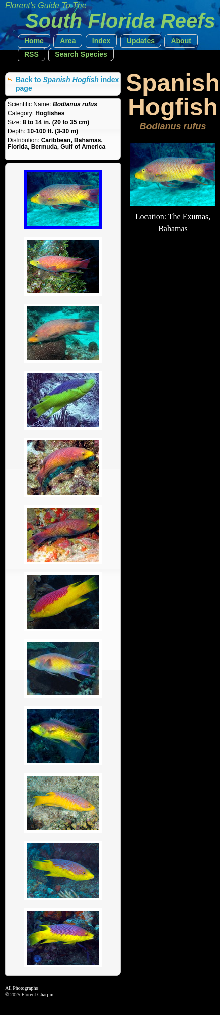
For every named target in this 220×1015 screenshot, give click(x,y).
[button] (34, 41)
